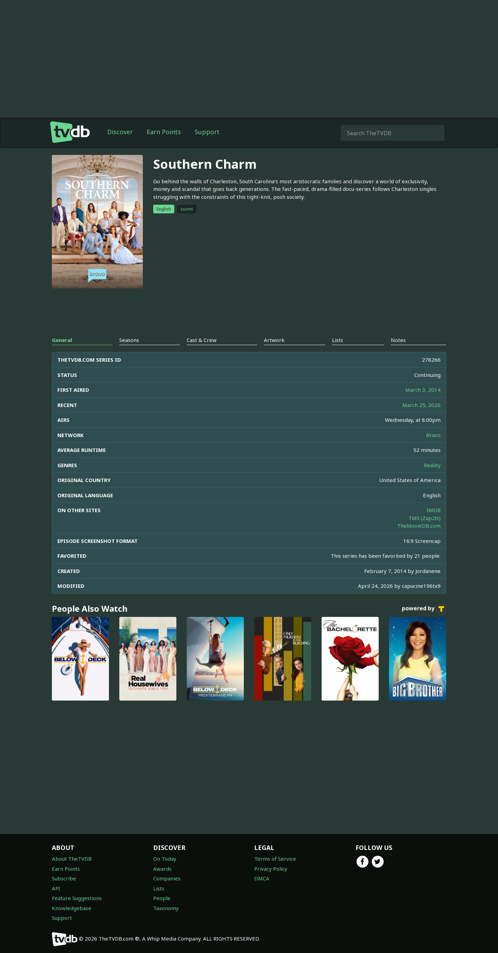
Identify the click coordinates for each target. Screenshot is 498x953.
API (56, 888)
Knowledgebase (71, 908)
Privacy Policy (270, 868)
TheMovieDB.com (419, 525)
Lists (158, 888)
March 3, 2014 (423, 389)
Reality (432, 465)
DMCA (261, 878)
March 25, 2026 (421, 404)
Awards (162, 868)
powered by (424, 609)
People (161, 898)
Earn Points (164, 132)
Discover (120, 132)
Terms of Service (275, 858)
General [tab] (62, 339)
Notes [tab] (398, 339)
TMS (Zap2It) (424, 518)
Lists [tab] (337, 339)
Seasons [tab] (129, 339)
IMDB (434, 510)
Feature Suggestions (77, 898)
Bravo (433, 435)
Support (207, 132)
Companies (167, 878)
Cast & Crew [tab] (201, 339)
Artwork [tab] (274, 339)
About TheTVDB (72, 858)
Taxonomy (166, 908)
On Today (164, 858)
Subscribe (64, 878)
